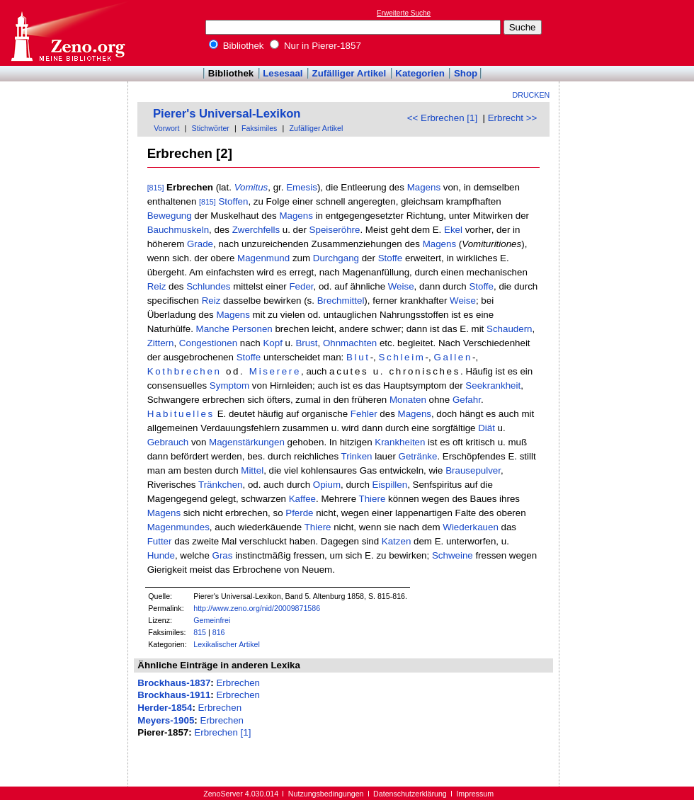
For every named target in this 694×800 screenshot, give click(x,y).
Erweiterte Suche (404, 13)
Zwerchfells (256, 229)
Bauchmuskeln (178, 229)
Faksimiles (259, 128)
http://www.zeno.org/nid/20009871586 (256, 608)
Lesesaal (282, 73)
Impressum (475, 793)
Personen (252, 329)
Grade (200, 244)
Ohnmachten (350, 343)
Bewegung (169, 215)
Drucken (531, 95)
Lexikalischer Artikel (226, 644)
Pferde (299, 513)
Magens (423, 187)
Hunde (161, 555)
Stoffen (233, 201)
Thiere (372, 498)
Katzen (396, 541)
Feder (301, 286)
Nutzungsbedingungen (326, 793)
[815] (155, 187)
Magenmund (263, 258)
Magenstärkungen (247, 442)
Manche (212, 329)
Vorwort (166, 128)
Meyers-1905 (165, 720)
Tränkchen (220, 484)
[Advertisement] (629, 32)
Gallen (452, 357)
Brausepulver (473, 470)
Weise (401, 286)
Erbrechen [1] (222, 732)
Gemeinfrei (211, 620)
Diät (486, 428)
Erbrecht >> (512, 118)
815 (199, 632)
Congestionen (208, 343)
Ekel (453, 229)
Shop (465, 73)
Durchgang (336, 258)
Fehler (364, 413)
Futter (159, 541)
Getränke (418, 456)
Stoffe (390, 258)
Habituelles (181, 413)
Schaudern (509, 329)
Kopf (272, 343)
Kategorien (420, 73)
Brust (306, 343)
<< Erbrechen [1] (442, 118)
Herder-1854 (164, 707)
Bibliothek (236, 45)
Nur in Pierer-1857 (315, 45)
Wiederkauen (471, 527)
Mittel (252, 470)
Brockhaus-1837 (173, 683)
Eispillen (390, 484)
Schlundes (208, 286)
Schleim (402, 357)
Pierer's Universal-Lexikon (227, 113)
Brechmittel (341, 300)
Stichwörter (210, 128)
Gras (222, 555)
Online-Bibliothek (67, 33)
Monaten (407, 399)
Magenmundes (178, 527)
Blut (358, 357)
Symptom (229, 385)
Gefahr (467, 399)
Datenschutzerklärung (410, 793)
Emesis (301, 187)
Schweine (452, 555)
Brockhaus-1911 (173, 695)
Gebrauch (168, 442)
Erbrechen (238, 683)
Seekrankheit (492, 385)
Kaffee (302, 498)
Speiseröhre (334, 229)
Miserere (275, 371)
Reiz (156, 286)
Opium (327, 484)
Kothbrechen (184, 371)
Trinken (356, 456)
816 (218, 632)
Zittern (160, 343)
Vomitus (251, 187)
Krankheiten (400, 442)
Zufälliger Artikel (349, 73)
